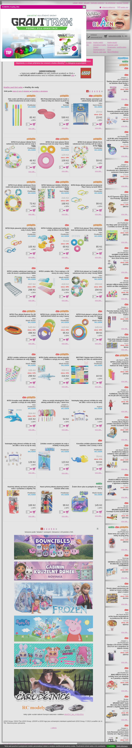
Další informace (122, 746)
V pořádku (111, 746)
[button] (84, 7)
